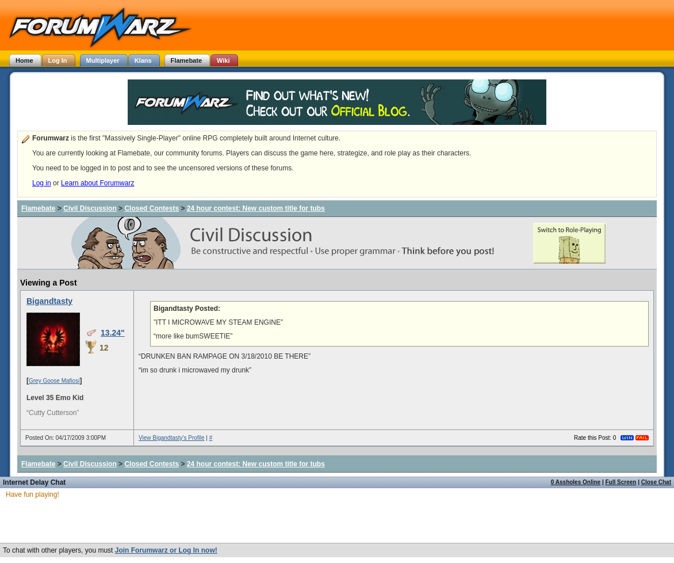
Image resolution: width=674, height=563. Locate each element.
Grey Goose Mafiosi (54, 381)
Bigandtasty (49, 301)
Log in (41, 183)
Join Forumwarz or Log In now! (166, 550)
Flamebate (38, 208)
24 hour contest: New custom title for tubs (256, 208)
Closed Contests (151, 208)
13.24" (113, 332)
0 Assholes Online (575, 482)
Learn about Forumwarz (97, 183)
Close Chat (656, 482)
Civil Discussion (90, 208)
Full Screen (621, 482)
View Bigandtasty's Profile (172, 438)
